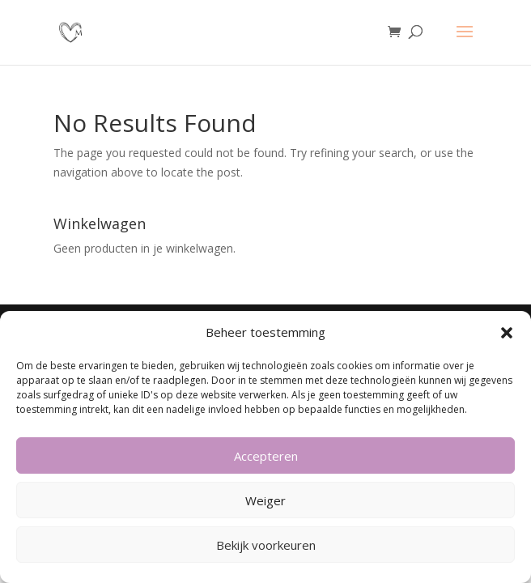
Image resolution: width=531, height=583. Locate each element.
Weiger (265, 500)
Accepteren (266, 456)
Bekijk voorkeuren (266, 545)
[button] (507, 333)
